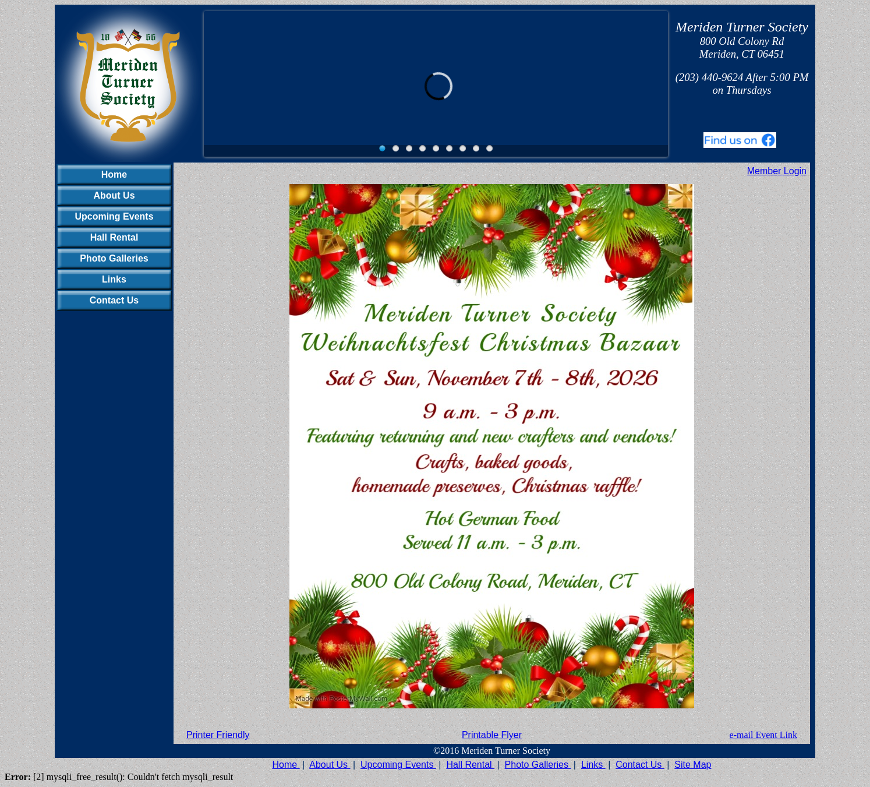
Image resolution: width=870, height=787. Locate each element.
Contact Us (114, 300)
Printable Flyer (492, 735)
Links (114, 279)
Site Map (692, 765)
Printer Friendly (217, 735)
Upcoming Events (114, 216)
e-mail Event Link (763, 735)
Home (114, 174)
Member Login (777, 171)
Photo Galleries (114, 258)
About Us (114, 195)
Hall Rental (114, 237)
